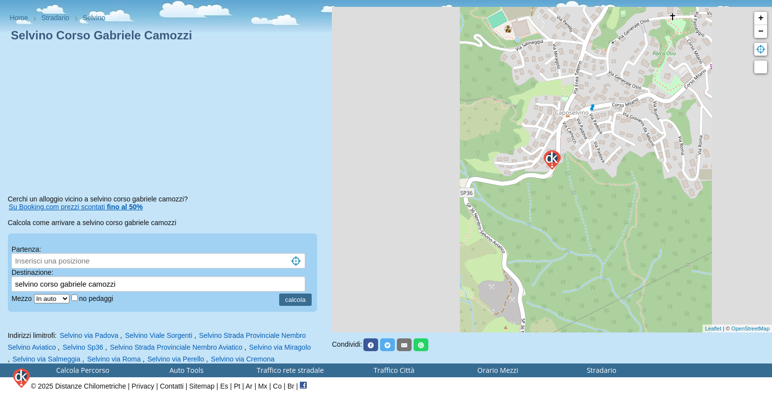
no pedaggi (97, 298)
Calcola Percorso (82, 370)
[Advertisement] (166, 120)
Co (277, 386)
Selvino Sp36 (83, 347)
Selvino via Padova (89, 335)
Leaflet (713, 328)
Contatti (172, 386)
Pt (237, 386)
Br (291, 386)
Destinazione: (32, 272)
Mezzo (22, 298)
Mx (262, 386)
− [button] (761, 31)
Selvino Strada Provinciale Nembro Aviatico (176, 347)
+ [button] (761, 18)
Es (224, 386)
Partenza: (26, 249)
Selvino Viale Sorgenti (159, 335)
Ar (249, 386)
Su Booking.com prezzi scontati (76, 207)
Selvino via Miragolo (280, 347)
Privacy (142, 386)
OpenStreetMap (750, 328)
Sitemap (201, 386)
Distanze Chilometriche (90, 386)
